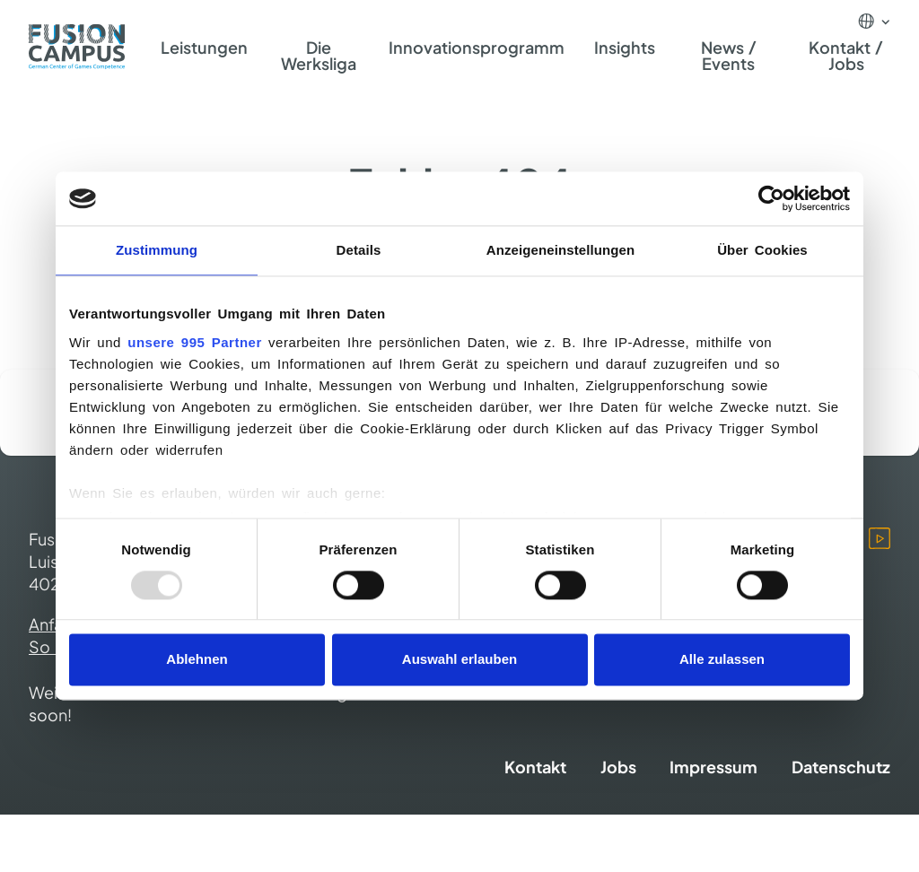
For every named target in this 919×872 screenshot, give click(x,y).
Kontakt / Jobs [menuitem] (846, 55)
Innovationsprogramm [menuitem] (477, 47)
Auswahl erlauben (459, 659)
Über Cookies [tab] (762, 249)
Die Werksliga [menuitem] (318, 55)
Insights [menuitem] (624, 47)
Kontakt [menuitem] (535, 766)
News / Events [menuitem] (729, 55)
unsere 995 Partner (194, 342)
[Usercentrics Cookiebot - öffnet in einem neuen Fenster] (771, 198)
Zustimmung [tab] (156, 249)
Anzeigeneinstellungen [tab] (560, 249)
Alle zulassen (722, 659)
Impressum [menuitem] (713, 766)
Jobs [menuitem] (618, 766)
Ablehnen (196, 659)
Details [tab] (359, 249)
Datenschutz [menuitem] (841, 766)
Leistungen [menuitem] (204, 47)
